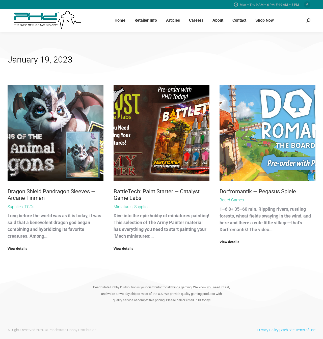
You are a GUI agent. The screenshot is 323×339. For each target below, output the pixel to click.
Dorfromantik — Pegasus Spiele (258, 191)
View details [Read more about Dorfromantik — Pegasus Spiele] (229, 242)
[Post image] (55, 133)
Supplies (15, 206)
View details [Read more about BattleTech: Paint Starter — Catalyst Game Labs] (123, 248)
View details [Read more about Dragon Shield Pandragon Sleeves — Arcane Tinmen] (17, 248)
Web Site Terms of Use (298, 330)
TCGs (29, 206)
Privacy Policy (268, 330)
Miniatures (123, 206)
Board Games (232, 200)
